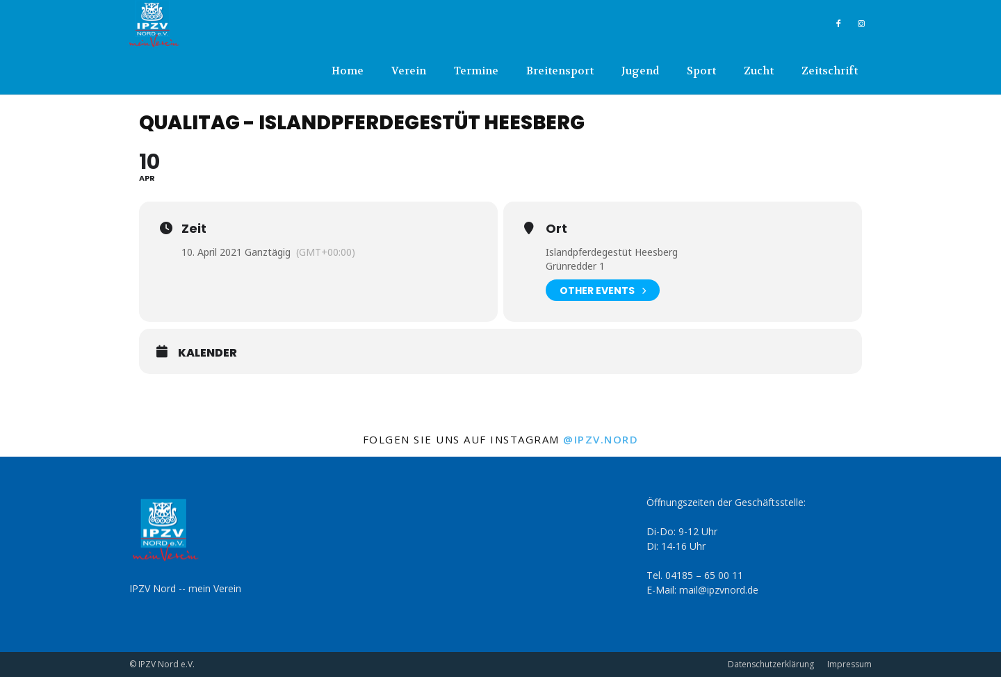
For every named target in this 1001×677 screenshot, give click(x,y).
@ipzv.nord (600, 439)
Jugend (640, 71)
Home (348, 71)
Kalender (207, 353)
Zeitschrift (829, 71)
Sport (701, 71)
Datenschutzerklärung (771, 664)
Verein (408, 71)
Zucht (759, 71)
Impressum (849, 664)
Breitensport (560, 71)
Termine (476, 71)
